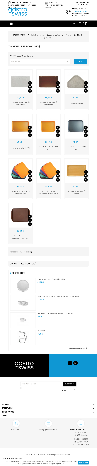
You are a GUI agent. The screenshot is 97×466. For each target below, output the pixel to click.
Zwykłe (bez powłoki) (23, 264)
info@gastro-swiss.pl (80, 13)
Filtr (80, 61)
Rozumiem (83, 462)
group (17, 458)
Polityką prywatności (67, 390)
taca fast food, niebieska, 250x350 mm (48, 192)
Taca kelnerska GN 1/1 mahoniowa (48, 103)
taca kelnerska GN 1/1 (21, 148)
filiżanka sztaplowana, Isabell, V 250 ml (55, 313)
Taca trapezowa (76, 103)
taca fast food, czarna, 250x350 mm (20, 192)
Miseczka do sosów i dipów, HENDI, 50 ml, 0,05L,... (59, 296)
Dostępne (40, 61)
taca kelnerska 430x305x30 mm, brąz (20, 237)
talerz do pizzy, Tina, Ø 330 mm (51, 279)
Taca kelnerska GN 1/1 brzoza (76, 192)
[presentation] (59, 396)
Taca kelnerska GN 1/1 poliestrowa (21, 103)
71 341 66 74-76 (79, 11)
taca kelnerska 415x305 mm (48, 148)
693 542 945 (16, 429)
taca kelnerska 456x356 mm (76, 148)
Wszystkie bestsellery (78, 348)
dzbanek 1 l (42, 331)
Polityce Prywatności (57, 464)
